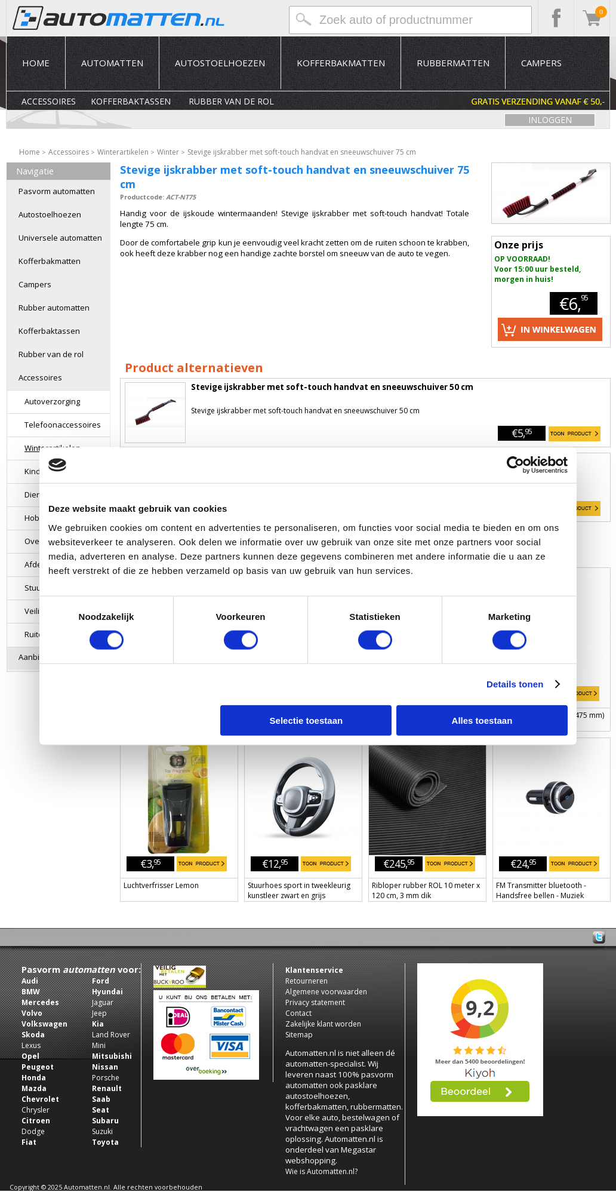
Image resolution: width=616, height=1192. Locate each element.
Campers (541, 63)
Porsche (105, 1078)
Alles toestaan (482, 720)
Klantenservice (314, 970)
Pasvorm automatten (57, 191)
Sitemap (299, 1035)
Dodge (33, 1131)
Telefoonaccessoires (62, 424)
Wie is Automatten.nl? (321, 1171)
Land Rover (111, 1035)
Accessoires (48, 101)
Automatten (112, 63)
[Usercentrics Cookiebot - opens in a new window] (515, 465)
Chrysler (35, 1110)
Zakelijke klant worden (323, 1024)
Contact (298, 1013)
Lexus (31, 1045)
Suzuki (102, 1131)
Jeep (99, 1013)
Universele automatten (60, 237)
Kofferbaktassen (131, 101)
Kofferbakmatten (341, 63)
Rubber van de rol (231, 101)
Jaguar (102, 1002)
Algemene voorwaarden (326, 992)
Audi (29, 981)
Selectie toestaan (306, 720)
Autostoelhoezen (220, 63)
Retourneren (306, 981)
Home (36, 63)
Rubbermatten (453, 63)
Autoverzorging (52, 401)
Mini (99, 1045)
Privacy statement (315, 1002)
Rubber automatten (54, 307)
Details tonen (514, 684)
